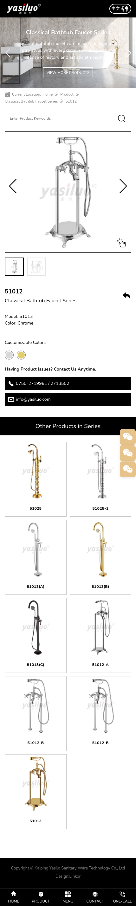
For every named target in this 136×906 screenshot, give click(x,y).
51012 (71, 101)
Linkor (75, 876)
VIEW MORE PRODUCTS (68, 72)
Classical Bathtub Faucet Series (31, 101)
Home (47, 94)
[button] (7, 53)
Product (66, 94)
